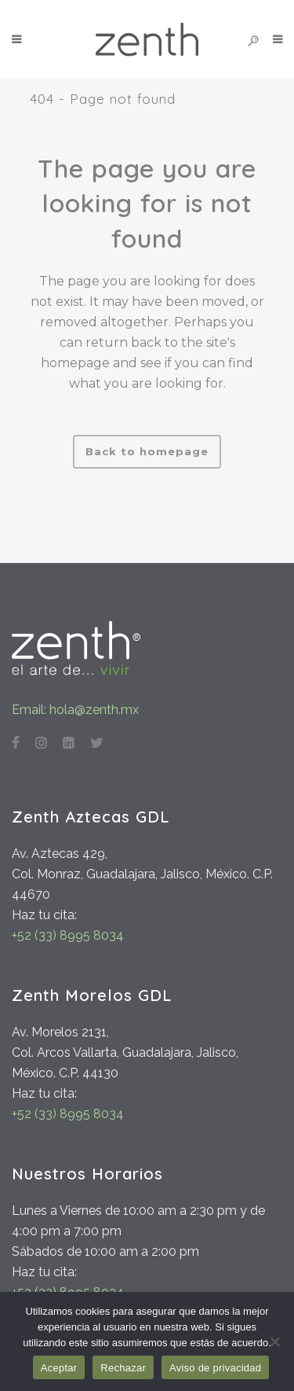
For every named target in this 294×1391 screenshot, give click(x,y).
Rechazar (123, 1368)
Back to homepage (147, 451)
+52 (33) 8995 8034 (68, 935)
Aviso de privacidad (215, 1368)
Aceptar (59, 1368)
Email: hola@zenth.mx (75, 709)
